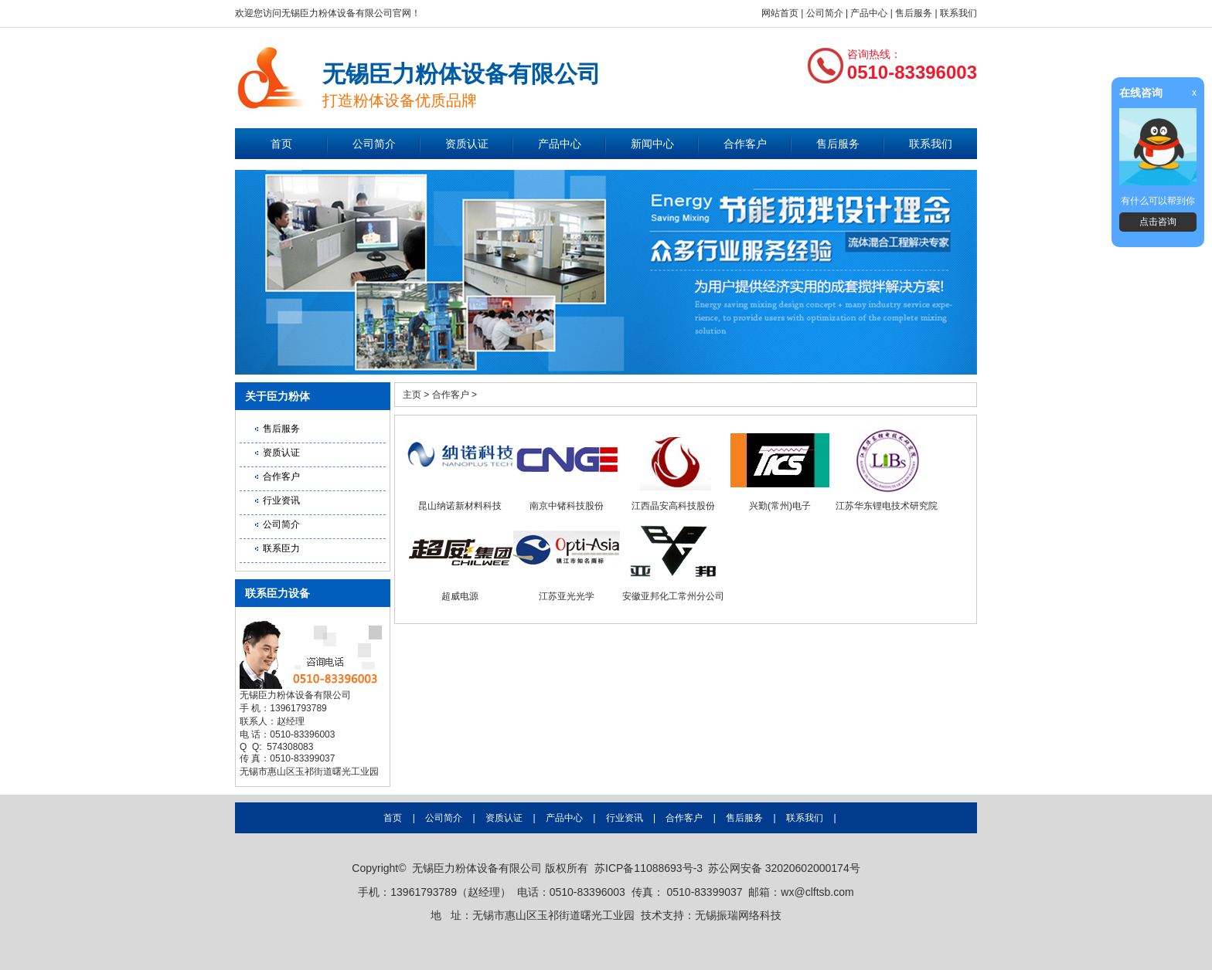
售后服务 (913, 13)
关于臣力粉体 (277, 396)
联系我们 (958, 13)
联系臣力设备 (277, 593)
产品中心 (868, 13)
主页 (412, 394)
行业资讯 (281, 500)
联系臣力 (281, 548)
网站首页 (779, 13)
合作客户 (745, 143)
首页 (281, 143)
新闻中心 (652, 143)
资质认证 (467, 143)
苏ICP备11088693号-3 (648, 868)
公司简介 (824, 13)
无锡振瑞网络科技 (738, 915)
